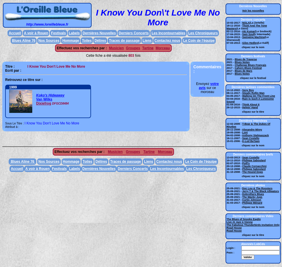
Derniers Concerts (134, 33)
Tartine (148, 48)
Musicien (116, 48)
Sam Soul (248, 34)
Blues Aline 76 (23, 41)
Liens (147, 41)
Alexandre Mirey (252, 129)
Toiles (87, 41)
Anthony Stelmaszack (255, 135)
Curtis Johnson (251, 199)
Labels (74, 33)
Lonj (245, 132)
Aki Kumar (248, 31)
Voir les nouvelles (253, 10)
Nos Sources (48, 41)
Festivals (58, 33)
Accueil (15, 33)
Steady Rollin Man (253, 93)
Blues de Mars (243, 70)
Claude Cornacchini (254, 166)
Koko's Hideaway (50, 95)
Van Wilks (44, 99)
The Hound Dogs (252, 172)
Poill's (246, 163)
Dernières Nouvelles (99, 33)
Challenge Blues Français (250, 65)
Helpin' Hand (250, 107)
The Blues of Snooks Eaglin (244, 219)
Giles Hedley (250, 42)
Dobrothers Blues (253, 194)
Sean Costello (251, 138)
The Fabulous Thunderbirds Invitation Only (253, 225)
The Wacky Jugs (252, 197)
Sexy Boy (248, 90)
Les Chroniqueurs (203, 33)
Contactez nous (167, 41)
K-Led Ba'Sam (251, 141)
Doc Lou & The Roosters (257, 188)
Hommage (70, 41)
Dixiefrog (43, 103)
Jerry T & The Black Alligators (260, 191)
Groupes (133, 48)
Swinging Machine (253, 37)
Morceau (163, 48)
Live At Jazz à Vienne (240, 222)
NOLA (246, 22)
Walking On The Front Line (258, 95)
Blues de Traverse (246, 59)
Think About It (251, 104)
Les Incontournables (168, 33)
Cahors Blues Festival (248, 68)
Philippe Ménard (252, 202)
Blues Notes (242, 62)
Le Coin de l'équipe (199, 41)
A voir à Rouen (36, 33)
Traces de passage (124, 41)
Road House (234, 227)
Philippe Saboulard (254, 160)
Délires (100, 41)
